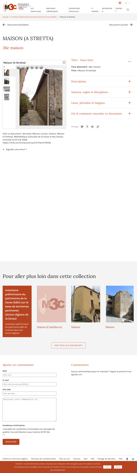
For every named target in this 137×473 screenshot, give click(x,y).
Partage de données (106, 459)
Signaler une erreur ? (16, 149)
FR (126, 3)
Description (78, 81)
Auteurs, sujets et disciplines (89, 92)
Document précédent (18, 24)
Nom (5, 371)
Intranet (76, 459)
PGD (120, 459)
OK (107, 467)
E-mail (6, 380)
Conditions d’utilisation (14, 425)
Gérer (118, 467)
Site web (7, 389)
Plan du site (64, 459)
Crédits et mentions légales (15, 459)
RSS (85, 459)
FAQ (92, 459)
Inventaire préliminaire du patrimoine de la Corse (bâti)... (34, 17)
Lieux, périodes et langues (88, 103)
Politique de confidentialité (43, 459)
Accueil (6, 17)
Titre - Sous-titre (82, 60)
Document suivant (118, 24)
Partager (75, 127)
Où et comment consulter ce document (96, 113)
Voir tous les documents (68, 345)
